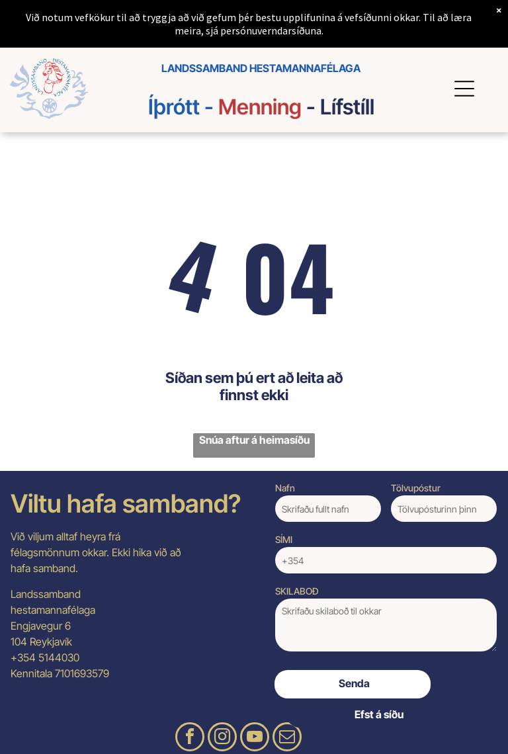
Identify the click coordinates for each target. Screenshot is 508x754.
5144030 (58, 657)
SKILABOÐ (297, 591)
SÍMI (283, 539)
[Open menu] (466, 89)
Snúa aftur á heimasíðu (254, 439)
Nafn (285, 487)
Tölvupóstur (416, 487)
